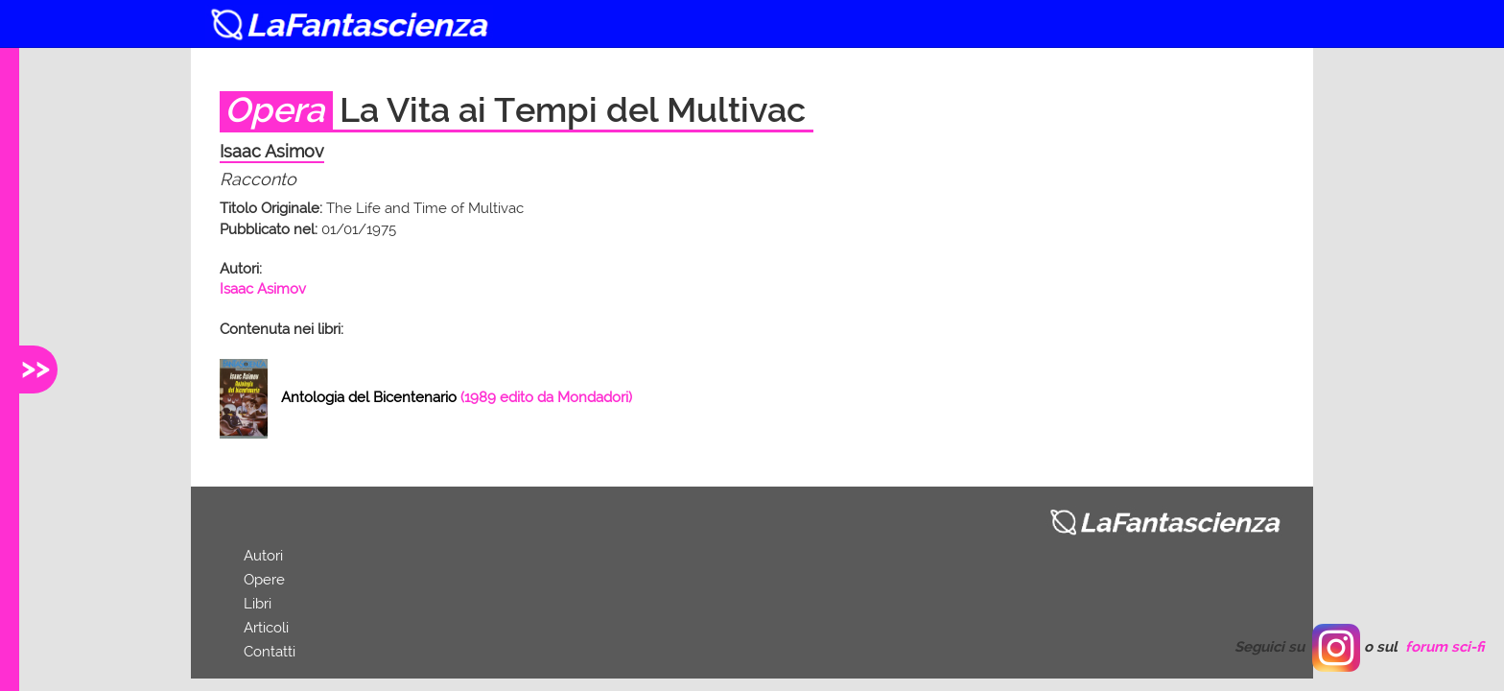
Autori (263, 555)
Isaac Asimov (263, 289)
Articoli (266, 627)
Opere (264, 579)
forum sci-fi (1445, 646)
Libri (257, 603)
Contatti (269, 651)
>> (35, 367)
